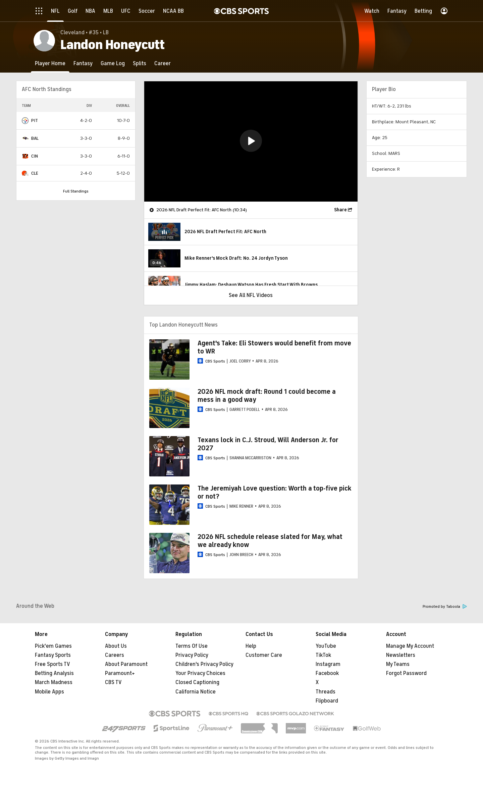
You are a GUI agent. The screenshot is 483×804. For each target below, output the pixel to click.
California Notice (195, 691)
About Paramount (126, 664)
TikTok (323, 655)
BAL (35, 138)
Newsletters (400, 655)
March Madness (53, 682)
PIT (34, 120)
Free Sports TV (52, 664)
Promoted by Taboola (445, 606)
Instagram (328, 664)
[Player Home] (50, 63)
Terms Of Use (191, 646)
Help (251, 646)
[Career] (162, 63)
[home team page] (25, 120)
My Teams (398, 664)
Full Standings (76, 191)
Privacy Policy (191, 655)
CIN (34, 156)
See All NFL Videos (251, 295)
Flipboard (327, 700)
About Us (116, 646)
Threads (325, 691)
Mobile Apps (49, 691)
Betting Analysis (54, 673)
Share (340, 210)
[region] (251, 141)
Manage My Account (410, 646)
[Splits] (139, 63)
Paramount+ (120, 673)
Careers (114, 655)
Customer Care (264, 655)
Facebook (327, 673)
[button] (251, 141)
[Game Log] (113, 63)
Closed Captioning (197, 682)
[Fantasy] (83, 63)
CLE (34, 173)
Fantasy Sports (53, 655)
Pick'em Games (53, 646)
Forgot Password (406, 673)
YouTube (326, 646)
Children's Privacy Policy (204, 664)
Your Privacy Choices (200, 673)
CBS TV (113, 682)
